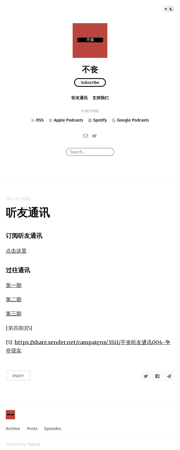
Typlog (33, 444)
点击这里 (16, 250)
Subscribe (90, 82)
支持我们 (100, 97)
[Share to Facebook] (157, 375)
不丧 (90, 69)
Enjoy (18, 375)
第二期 (13, 299)
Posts (32, 428)
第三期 (13, 313)
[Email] (85, 135)
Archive (13, 428)
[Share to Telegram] (169, 375)
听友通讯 (79, 97)
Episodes (52, 428)
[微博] (94, 135)
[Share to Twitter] (146, 375)
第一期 (13, 285)
